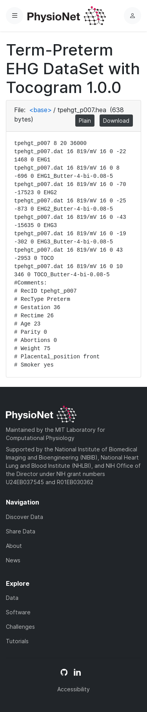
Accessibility (73, 689)
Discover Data (24, 516)
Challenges (20, 626)
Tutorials (17, 641)
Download (116, 120)
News (13, 560)
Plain (85, 120)
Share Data (20, 531)
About (14, 545)
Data (12, 597)
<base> (40, 110)
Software (18, 612)
